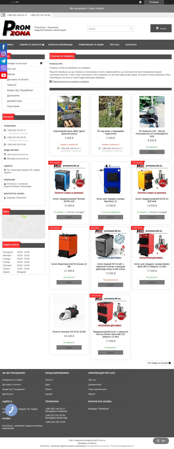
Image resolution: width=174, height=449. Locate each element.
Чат (161, 440)
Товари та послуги (30, 44)
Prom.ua (101, 440)
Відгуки (11, 74)
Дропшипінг (13, 95)
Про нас (114, 44)
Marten (48, 389)
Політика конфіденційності (122, 446)
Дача (47, 384)
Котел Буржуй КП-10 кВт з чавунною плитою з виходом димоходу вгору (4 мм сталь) (110, 266)
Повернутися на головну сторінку (70, 81)
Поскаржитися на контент (98, 446)
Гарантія (11, 84)
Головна (8, 44)
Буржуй (48, 394)
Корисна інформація (60, 44)
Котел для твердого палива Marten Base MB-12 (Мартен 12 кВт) (151, 265)
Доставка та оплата (17, 79)
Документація (14, 100)
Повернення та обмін (91, 44)
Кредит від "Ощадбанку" (20, 90)
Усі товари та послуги (158, 363)
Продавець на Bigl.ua (87, 443)
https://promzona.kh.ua (17, 154)
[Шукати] (131, 28)
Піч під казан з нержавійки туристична (110, 132)
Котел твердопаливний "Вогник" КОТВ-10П (69, 200)
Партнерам (13, 106)
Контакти (131, 44)
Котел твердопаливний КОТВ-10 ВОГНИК (152, 200)
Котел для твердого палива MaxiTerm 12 (111, 200)
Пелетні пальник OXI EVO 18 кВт (69, 331)
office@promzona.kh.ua (17, 158)
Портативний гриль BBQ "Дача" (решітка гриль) (69, 132)
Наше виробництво (97, 389)
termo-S (49, 380)
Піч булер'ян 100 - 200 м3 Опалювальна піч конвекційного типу (152, 133)
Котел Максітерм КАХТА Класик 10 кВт (69, 265)
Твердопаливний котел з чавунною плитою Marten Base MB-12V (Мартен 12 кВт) (110, 334)
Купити (152, 152)
